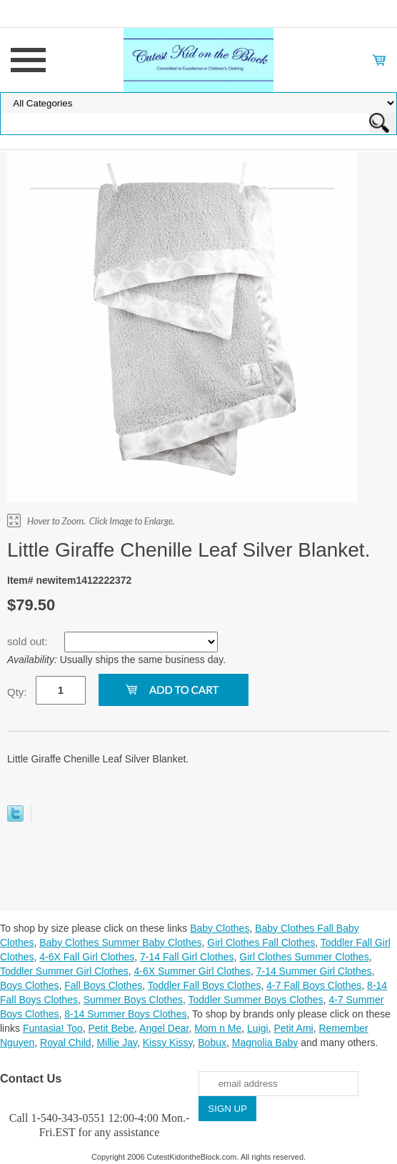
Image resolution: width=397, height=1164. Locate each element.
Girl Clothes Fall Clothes (261, 942)
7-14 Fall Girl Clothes (187, 956)
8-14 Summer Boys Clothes (125, 1014)
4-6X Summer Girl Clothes (192, 971)
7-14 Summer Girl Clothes (314, 971)
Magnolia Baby (265, 1042)
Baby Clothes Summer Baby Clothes (120, 942)
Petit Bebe (111, 1028)
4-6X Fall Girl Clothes (86, 956)
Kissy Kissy (168, 1042)
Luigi (257, 1028)
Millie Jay (116, 1042)
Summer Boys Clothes (133, 999)
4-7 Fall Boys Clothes (313, 985)
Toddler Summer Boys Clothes (256, 999)
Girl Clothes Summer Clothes (303, 956)
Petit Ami (293, 1028)
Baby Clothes (219, 928)
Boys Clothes (29, 985)
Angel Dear (164, 1028)
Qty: (17, 692)
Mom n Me (217, 1028)
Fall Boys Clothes (103, 985)
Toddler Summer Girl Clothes (64, 971)
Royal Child (65, 1042)
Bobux (212, 1042)
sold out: (29, 641)
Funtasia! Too (53, 1028)
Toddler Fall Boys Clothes (204, 985)
